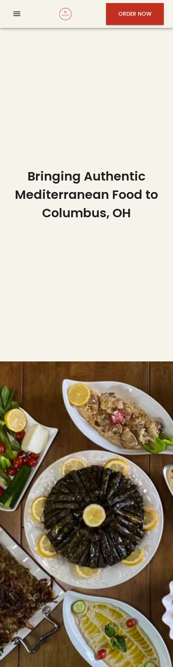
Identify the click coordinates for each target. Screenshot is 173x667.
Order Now (135, 14)
